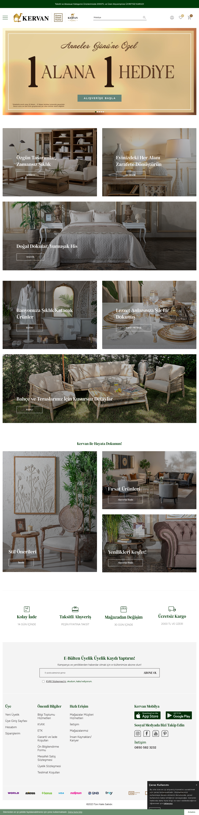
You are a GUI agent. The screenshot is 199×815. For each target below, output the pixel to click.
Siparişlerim (12, 733)
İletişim (74, 724)
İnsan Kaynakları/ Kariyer (81, 738)
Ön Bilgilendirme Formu (48, 748)
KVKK (41, 724)
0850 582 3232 (145, 748)
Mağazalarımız (79, 730)
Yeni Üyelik (12, 714)
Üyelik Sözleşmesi (49, 766)
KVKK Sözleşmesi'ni (56, 681)
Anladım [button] (191, 812)
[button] (95, 111)
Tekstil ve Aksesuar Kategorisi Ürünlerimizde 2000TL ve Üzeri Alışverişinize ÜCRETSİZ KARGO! (99, 4)
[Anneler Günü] (99, 71)
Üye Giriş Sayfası (16, 721)
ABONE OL (150, 673)
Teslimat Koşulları (49, 772)
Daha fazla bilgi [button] (75, 812)
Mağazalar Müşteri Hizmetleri (81, 716)
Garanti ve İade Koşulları (47, 738)
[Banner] (50, 162)
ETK (40, 730)
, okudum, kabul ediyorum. (67, 681)
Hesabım (11, 727)
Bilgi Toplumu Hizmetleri (46, 716)
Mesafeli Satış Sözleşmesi (47, 758)
